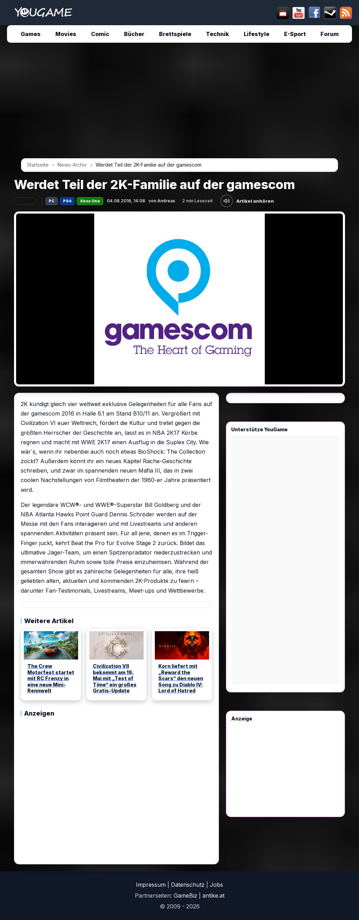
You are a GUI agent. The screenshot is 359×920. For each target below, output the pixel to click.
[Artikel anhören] (226, 201)
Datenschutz (188, 884)
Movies (65, 33)
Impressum (151, 884)
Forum (329, 33)
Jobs (216, 884)
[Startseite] (43, 12)
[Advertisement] (179, 103)
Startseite (38, 165)
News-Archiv (72, 165)
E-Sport (295, 33)
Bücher (134, 33)
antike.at (213, 895)
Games (31, 33)
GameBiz (185, 895)
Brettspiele (175, 33)
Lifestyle (256, 33)
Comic (100, 33)
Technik (217, 33)
